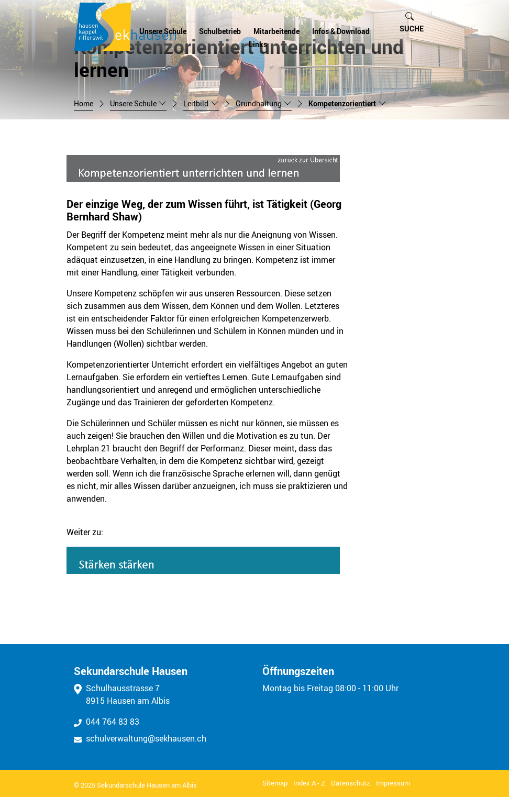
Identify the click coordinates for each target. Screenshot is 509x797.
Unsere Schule (162, 31)
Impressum (393, 783)
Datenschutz (350, 783)
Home (83, 103)
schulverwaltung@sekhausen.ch (140, 738)
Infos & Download (341, 31)
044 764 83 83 (106, 721)
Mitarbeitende (276, 31)
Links (258, 44)
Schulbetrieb (220, 31)
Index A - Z (309, 783)
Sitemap (274, 783)
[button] (411, 22)
